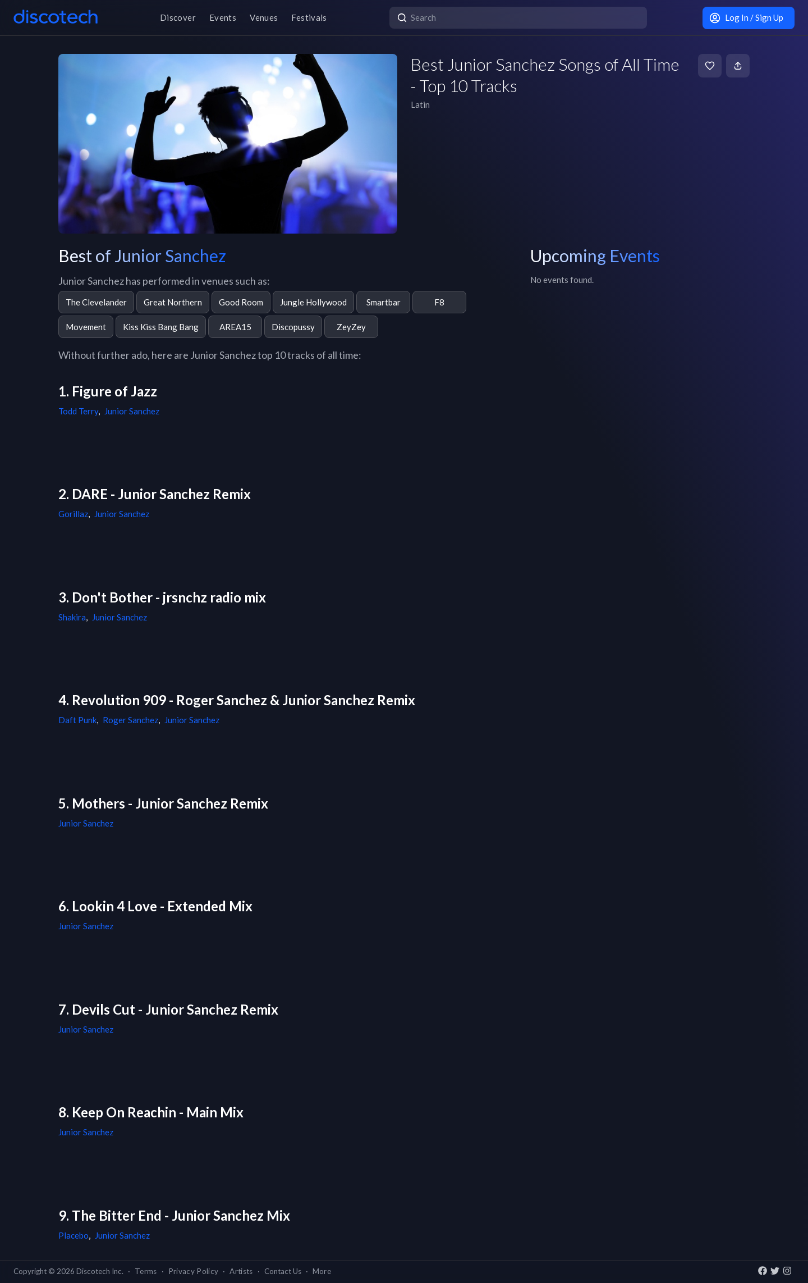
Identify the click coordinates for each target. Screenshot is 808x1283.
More (322, 1271)
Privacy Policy (193, 1271)
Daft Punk (77, 720)
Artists (240, 1271)
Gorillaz (73, 514)
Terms (146, 1271)
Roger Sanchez (130, 720)
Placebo (73, 1235)
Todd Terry (78, 411)
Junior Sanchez (131, 411)
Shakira (72, 617)
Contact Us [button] (282, 1271)
